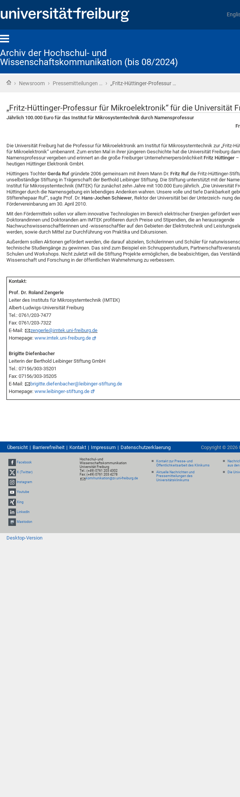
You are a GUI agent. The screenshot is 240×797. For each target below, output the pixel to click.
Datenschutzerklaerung (146, 447)
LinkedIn (23, 512)
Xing (20, 502)
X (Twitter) (25, 472)
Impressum (103, 447)
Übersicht (17, 447)
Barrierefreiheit (48, 447)
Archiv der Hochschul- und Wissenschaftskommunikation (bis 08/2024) (89, 57)
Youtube (23, 492)
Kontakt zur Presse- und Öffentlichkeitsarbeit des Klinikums (183, 463)
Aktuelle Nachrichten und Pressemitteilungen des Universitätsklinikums (175, 476)
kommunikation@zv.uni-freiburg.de (112, 478)
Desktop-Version (24, 538)
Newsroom (32, 83)
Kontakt (77, 447)
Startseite (8, 82)
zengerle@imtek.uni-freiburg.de (63, 330)
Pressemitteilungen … (77, 83)
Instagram (24, 482)
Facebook (24, 462)
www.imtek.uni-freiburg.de (63, 338)
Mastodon (24, 522)
